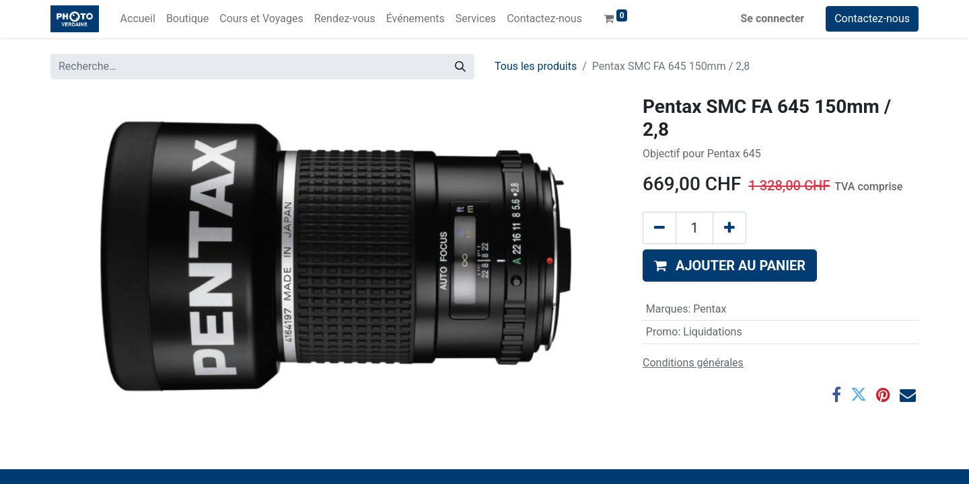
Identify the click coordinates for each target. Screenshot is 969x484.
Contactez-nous (872, 18)
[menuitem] (138, 18)
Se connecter (773, 18)
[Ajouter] (729, 228)
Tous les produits (536, 66)
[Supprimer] (659, 228)
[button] (730, 265)
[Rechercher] (460, 66)
